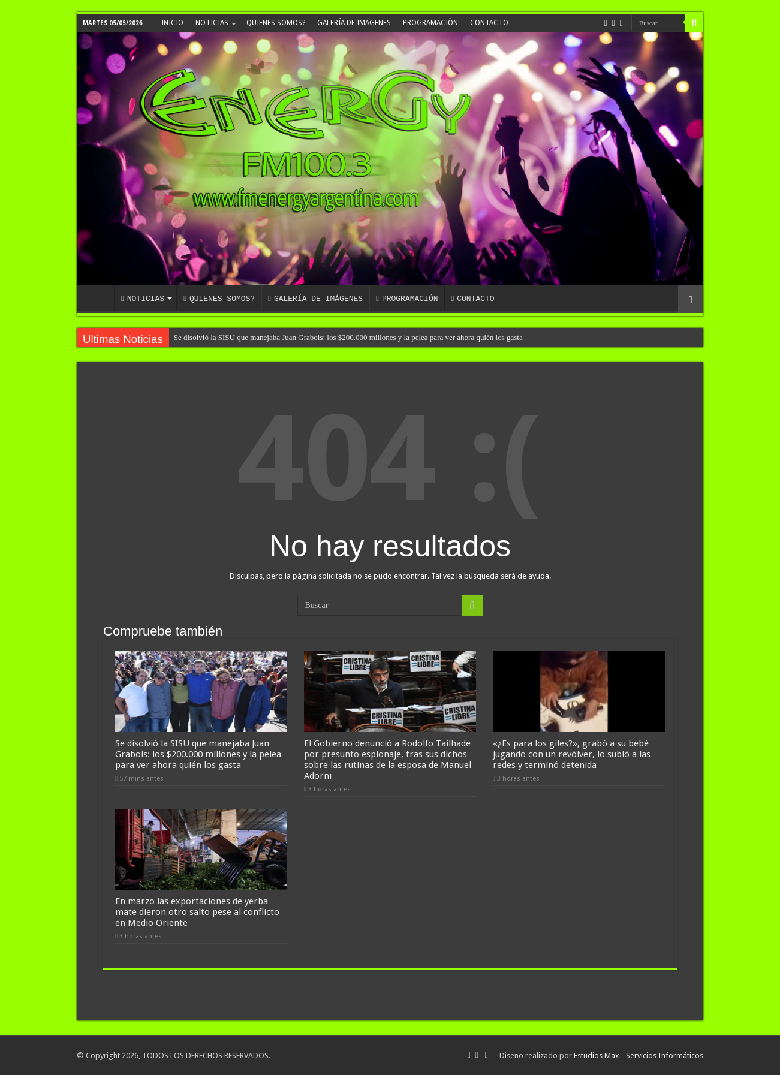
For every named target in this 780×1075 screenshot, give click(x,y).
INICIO (172, 23)
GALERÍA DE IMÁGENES (354, 23)
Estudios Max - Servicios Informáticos (638, 1055)
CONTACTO (489, 23)
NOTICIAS (211, 23)
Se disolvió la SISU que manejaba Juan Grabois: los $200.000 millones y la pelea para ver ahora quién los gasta (348, 337)
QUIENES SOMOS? (275, 23)
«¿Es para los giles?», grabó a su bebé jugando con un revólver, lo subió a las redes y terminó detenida (571, 754)
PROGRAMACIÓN (430, 23)
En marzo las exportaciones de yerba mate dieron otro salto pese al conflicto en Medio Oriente (197, 912)
